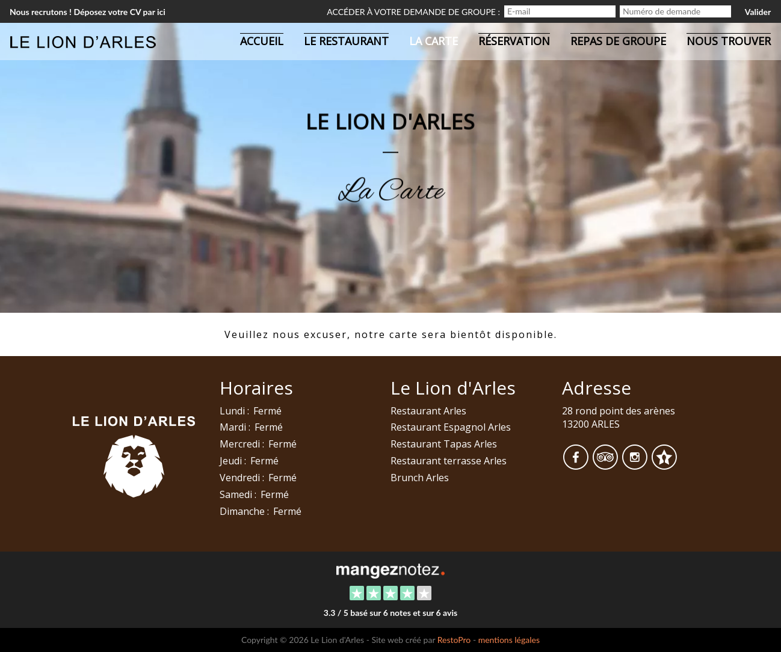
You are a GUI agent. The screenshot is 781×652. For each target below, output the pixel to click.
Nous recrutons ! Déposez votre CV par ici (87, 12)
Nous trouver (729, 41)
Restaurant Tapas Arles (443, 444)
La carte (433, 41)
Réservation (514, 41)
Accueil (261, 41)
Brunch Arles (419, 477)
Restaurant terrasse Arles (448, 460)
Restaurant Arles (428, 410)
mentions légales (509, 640)
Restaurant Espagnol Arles (450, 427)
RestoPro (454, 640)
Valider (758, 12)
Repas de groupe (618, 41)
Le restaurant (346, 41)
